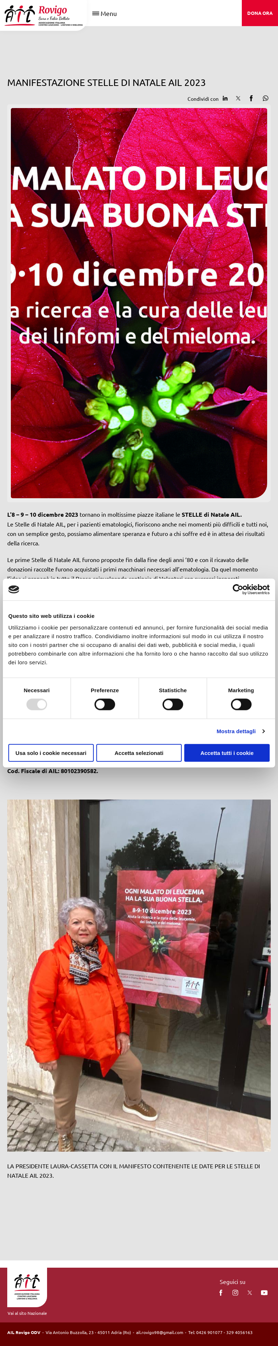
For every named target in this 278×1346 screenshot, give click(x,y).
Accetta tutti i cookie (227, 753)
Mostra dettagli (236, 731)
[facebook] (221, 1292)
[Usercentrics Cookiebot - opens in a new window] (238, 589)
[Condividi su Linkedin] (225, 98)
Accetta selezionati (138, 753)
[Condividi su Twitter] (238, 98)
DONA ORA (260, 13)
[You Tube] (264, 1292)
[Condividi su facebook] (251, 98)
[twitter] (249, 1292)
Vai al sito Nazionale (27, 1313)
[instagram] (235, 1292)
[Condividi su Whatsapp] (264, 98)
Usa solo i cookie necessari (51, 753)
